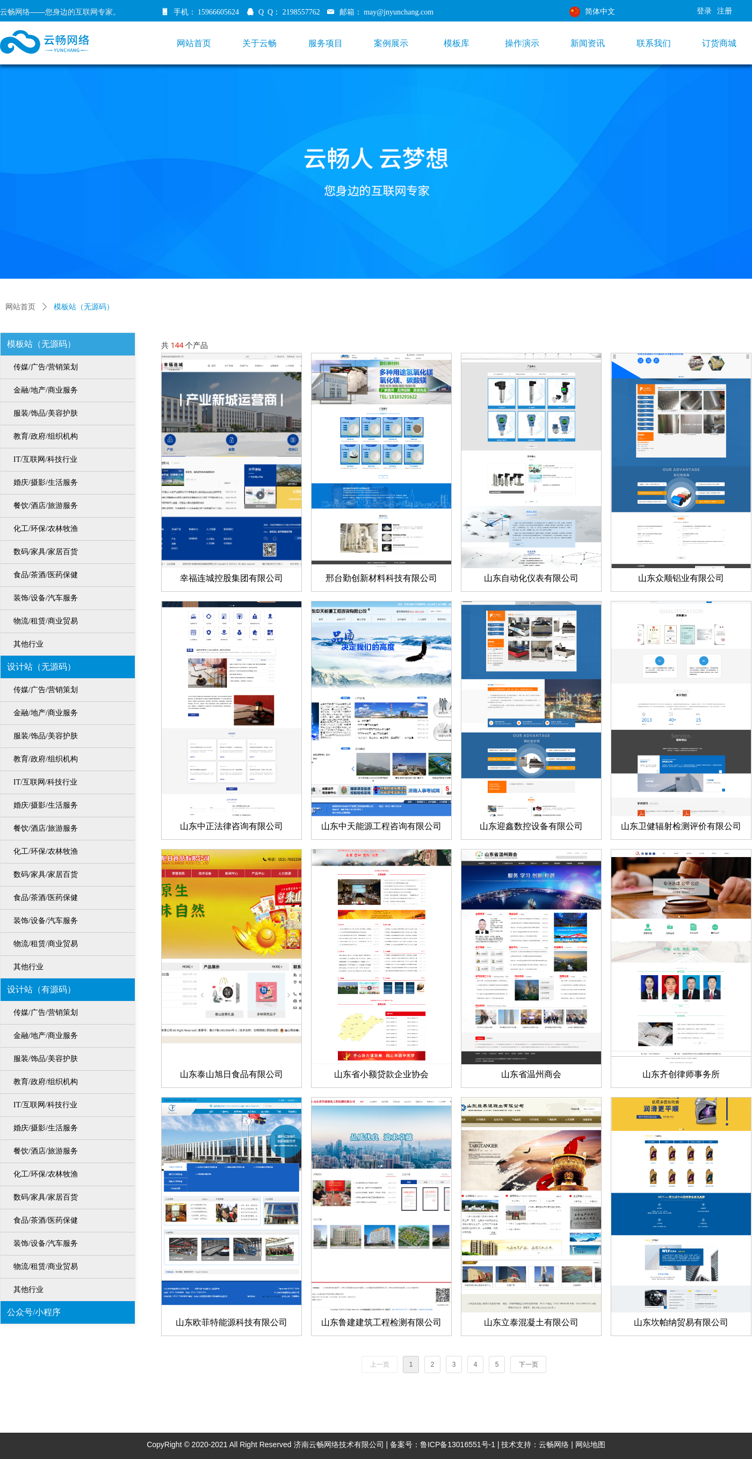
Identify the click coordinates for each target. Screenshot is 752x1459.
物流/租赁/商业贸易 (45, 621)
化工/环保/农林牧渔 (45, 529)
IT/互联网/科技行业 (45, 459)
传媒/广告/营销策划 (45, 367)
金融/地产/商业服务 (45, 390)
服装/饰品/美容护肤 (45, 413)
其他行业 (28, 644)
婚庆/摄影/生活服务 (45, 482)
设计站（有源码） (41, 989)
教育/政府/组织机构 (45, 436)
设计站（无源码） (41, 666)
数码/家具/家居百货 (45, 552)
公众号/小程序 (34, 1312)
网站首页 (20, 307)
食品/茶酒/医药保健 (45, 575)
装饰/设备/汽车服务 (45, 598)
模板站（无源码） (41, 344)
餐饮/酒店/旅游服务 (45, 506)
